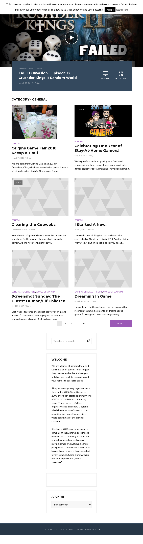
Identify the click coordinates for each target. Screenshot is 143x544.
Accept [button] (110, 9)
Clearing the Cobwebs (34, 224)
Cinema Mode (120, 75)
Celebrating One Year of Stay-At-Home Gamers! (98, 148)
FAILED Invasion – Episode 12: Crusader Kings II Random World (48, 75)
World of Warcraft (46, 292)
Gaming (79, 292)
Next (119, 323)
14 (83, 323)
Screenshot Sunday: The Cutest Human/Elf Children (38, 298)
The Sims (98, 292)
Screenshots (28, 292)
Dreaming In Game (93, 296)
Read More (122, 9)
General (23, 68)
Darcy (90, 155)
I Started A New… (91, 224)
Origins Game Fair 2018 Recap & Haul (34, 150)
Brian (37, 83)
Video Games (35, 68)
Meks (97, 529)
